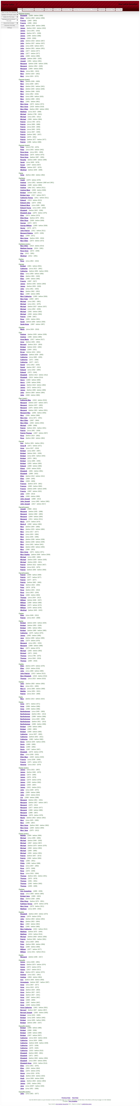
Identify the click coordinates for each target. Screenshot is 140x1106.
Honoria (23, 764)
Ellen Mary (24, 757)
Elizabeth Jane (25, 213)
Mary (22, 74)
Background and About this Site (8, 20)
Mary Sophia (25, 554)
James (22, 28)
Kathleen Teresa (26, 904)
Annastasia (24, 982)
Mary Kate (24, 299)
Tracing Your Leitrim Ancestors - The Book (85, 9)
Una (21, 253)
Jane (22, 638)
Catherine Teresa (26, 198)
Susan (22, 165)
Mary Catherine (26, 296)
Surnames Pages (67, 9)
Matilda (23, 691)
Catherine (24, 268)
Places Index (57, 9)
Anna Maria (24, 339)
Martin (22, 818)
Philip (22, 863)
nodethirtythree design (86, 1104)
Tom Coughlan (73, 1101)
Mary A (22, 689)
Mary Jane (24, 830)
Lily (21, 797)
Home (19, 9)
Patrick (22, 122)
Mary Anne (24, 104)
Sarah (22, 162)
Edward (23, 200)
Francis (23, 20)
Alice (22, 972)
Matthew (23, 112)
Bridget (23, 192)
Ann (21, 443)
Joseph (23, 58)
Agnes (22, 962)
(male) (22, 180)
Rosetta (23, 160)
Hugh (22, 25)
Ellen (22, 18)
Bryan (22, 352)
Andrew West (25, 190)
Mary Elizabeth (25, 676)
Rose (22, 261)
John (22, 41)
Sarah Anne (24, 324)
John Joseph (25, 499)
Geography (102, 9)
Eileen (22, 468)
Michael (23, 114)
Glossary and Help (9, 25)
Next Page (119, 9)
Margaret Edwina (26, 233)
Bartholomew (25, 719)
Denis (22, 742)
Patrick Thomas (26, 433)
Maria (22, 71)
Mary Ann (23, 418)
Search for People (28, 9)
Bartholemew (25, 711)
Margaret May (25, 413)
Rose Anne (24, 152)
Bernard (23, 344)
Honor (22, 1073)
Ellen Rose (24, 218)
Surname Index (39, 9)
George (23, 223)
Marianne (23, 815)
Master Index (48, 9)
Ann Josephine (26, 891)
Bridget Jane (25, 195)
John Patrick (25, 230)
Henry (22, 380)
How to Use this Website (9, 12)
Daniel (22, 365)
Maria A (23, 524)
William (23, 167)
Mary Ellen (24, 109)
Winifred (23, 170)
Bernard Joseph (26, 1012)
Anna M (23, 446)
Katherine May (25, 400)
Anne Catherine (26, 1007)
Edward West (25, 205)
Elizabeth (23, 15)
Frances (23, 484)
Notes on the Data (8, 17)
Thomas (23, 597)
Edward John (25, 203)
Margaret (23, 63)
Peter (22, 147)
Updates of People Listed (9, 14)
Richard (23, 653)
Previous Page (110, 9)
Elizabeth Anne (25, 1063)
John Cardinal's (59, 1104)
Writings (9, 28)
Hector (22, 228)
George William (26, 225)
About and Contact (9, 23)
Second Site (65, 1104)
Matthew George (26, 248)
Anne (22, 175)
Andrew (23, 182)
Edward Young (25, 208)
